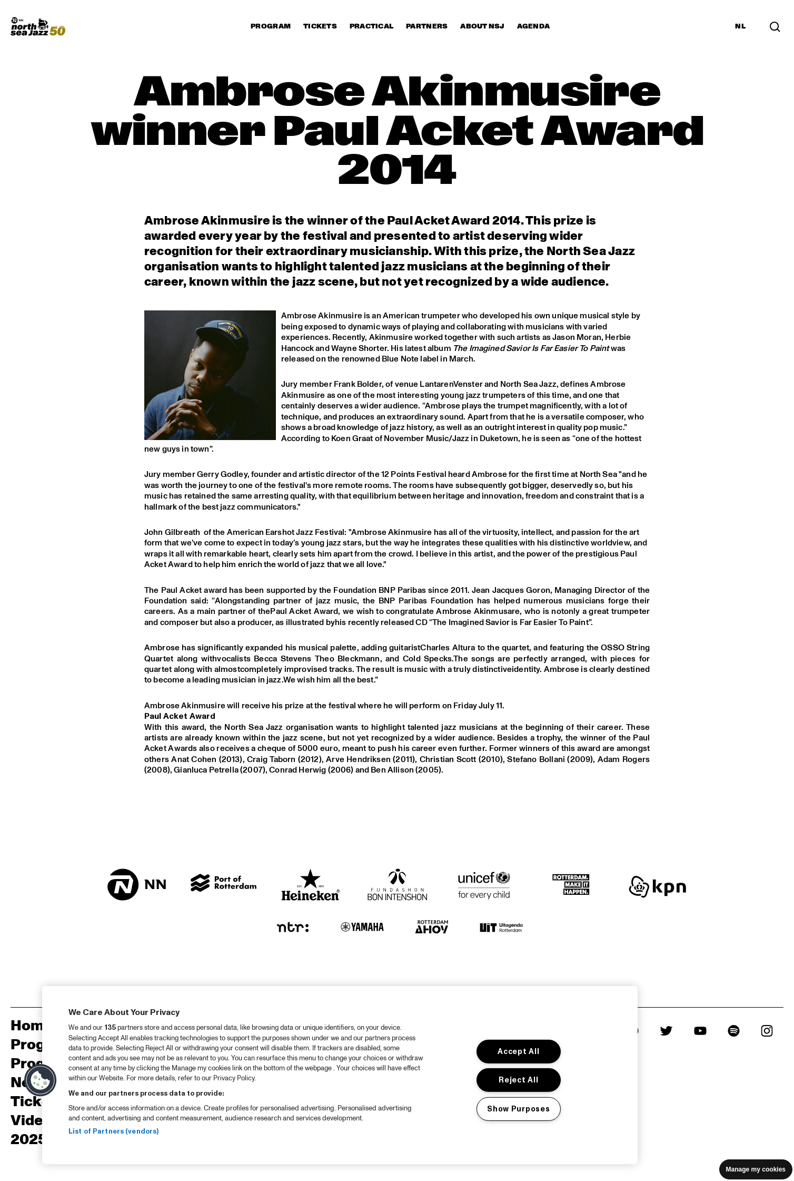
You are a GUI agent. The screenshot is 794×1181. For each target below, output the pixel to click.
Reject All (518, 1080)
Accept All (518, 1051)
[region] (340, 1075)
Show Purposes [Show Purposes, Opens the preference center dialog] (518, 1109)
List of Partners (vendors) (113, 1131)
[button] (40, 1080)
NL (740, 26)
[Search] (775, 26)
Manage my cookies (756, 1169)
